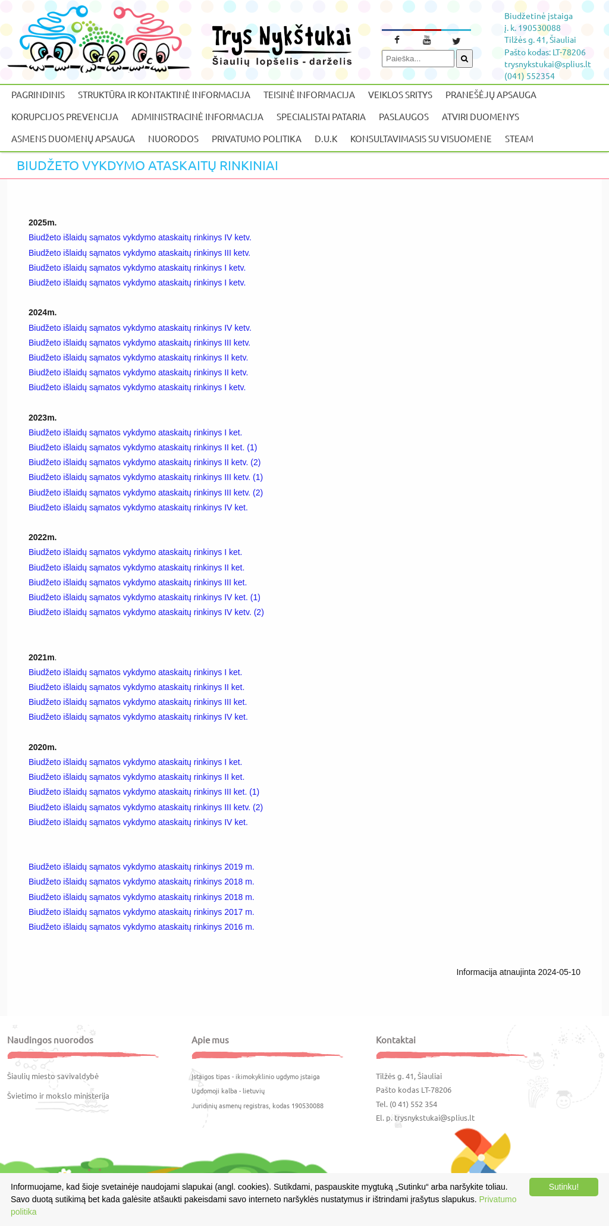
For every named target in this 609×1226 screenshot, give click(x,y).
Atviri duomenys (480, 116)
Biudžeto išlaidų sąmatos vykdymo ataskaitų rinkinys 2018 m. (142, 881)
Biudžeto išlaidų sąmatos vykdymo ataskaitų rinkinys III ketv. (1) (146, 477)
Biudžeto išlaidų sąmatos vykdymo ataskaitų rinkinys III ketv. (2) (146, 492)
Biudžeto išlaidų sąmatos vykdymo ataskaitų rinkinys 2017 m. (143, 912)
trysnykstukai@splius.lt (434, 1117)
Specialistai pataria (321, 116)
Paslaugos (404, 116)
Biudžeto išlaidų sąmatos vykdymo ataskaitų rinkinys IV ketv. (140, 237)
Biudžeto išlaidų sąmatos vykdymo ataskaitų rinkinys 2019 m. (142, 866)
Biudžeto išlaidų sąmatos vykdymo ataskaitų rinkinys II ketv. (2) (144, 462)
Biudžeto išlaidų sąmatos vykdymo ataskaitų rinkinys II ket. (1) (143, 447)
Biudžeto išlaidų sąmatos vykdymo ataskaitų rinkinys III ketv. (139, 253)
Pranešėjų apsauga (490, 94)
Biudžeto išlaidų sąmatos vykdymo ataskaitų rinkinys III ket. (138, 582)
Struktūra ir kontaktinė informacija (164, 94)
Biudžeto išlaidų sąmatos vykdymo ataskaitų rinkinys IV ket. (138, 507)
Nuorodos (173, 138)
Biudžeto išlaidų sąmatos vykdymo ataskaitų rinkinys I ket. (136, 432)
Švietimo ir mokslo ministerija (58, 1095)
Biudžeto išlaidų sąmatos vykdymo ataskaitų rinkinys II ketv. (139, 357)
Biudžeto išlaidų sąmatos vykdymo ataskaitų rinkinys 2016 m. (143, 927)
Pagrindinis (38, 94)
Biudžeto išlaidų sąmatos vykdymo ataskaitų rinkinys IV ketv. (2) (146, 612)
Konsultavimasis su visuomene (421, 138)
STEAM (519, 138)
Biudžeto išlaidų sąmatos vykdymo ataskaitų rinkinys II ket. (136, 567)
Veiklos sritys (400, 94)
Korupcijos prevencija (64, 116)
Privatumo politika (257, 138)
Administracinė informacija (197, 116)
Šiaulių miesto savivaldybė (53, 1076)
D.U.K (326, 138)
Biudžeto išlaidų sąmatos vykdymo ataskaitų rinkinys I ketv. (138, 267)
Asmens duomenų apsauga (73, 138)
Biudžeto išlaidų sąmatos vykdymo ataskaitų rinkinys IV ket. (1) (144, 597)
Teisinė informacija (309, 94)
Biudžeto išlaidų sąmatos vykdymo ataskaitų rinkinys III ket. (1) (144, 792)
